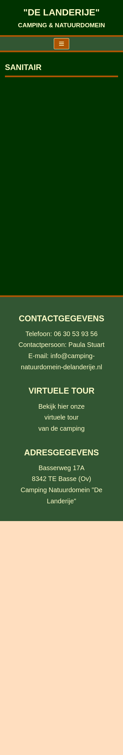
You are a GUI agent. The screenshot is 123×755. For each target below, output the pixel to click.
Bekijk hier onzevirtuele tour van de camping (61, 417)
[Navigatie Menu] (61, 43)
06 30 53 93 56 (75, 333)
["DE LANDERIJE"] (61, 18)
